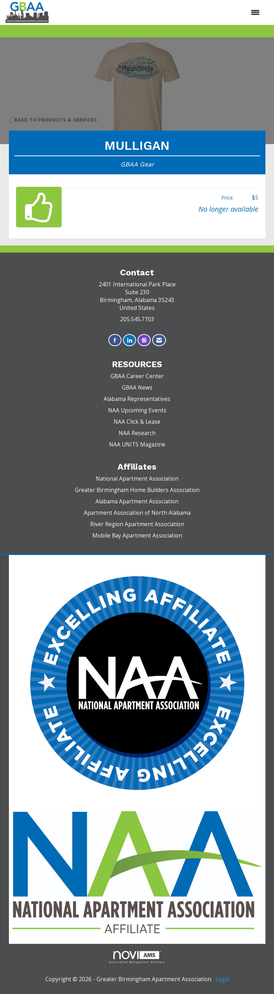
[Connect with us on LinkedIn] (129, 340)
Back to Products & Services (53, 119)
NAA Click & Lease (137, 421)
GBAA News (137, 387)
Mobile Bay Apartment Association (137, 535)
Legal (222, 979)
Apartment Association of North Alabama (137, 513)
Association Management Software (137, 957)
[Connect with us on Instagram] (144, 340)
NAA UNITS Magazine (137, 444)
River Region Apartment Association (137, 524)
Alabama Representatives (137, 399)
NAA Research (137, 433)
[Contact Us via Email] (159, 340)
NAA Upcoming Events (137, 410)
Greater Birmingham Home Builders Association (137, 490)
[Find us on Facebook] (115, 340)
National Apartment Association (137, 478)
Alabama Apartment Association (137, 501)
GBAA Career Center (137, 376)
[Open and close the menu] (158, 12)
